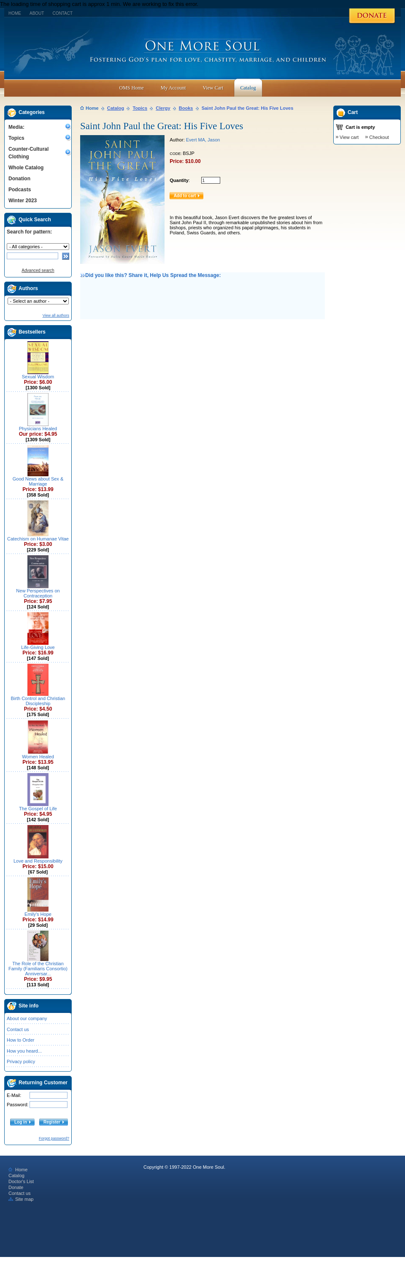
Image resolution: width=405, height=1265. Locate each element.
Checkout (379, 137)
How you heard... (24, 1050)
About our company (27, 1018)
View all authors (56, 315)
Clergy (163, 108)
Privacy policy (21, 1061)
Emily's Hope (37, 914)
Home (14, 13)
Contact (62, 13)
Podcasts (19, 190)
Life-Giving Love (38, 647)
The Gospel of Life (38, 808)
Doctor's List (21, 1181)
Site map (20, 1199)
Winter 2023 (22, 201)
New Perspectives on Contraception (37, 593)
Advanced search (38, 270)
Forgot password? (54, 1138)
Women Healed (38, 756)
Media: (16, 127)
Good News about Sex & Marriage (38, 481)
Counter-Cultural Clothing (28, 153)
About (37, 13)
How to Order (20, 1039)
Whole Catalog (25, 168)
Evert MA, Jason (203, 139)
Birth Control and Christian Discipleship (38, 701)
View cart (349, 137)
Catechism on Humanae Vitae (38, 538)
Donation (19, 179)
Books (186, 108)
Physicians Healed (38, 428)
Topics (16, 138)
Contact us (18, 1029)
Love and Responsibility (38, 860)
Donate (15, 1187)
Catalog (115, 108)
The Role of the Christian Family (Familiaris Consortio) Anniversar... (38, 968)
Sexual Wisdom (38, 376)
